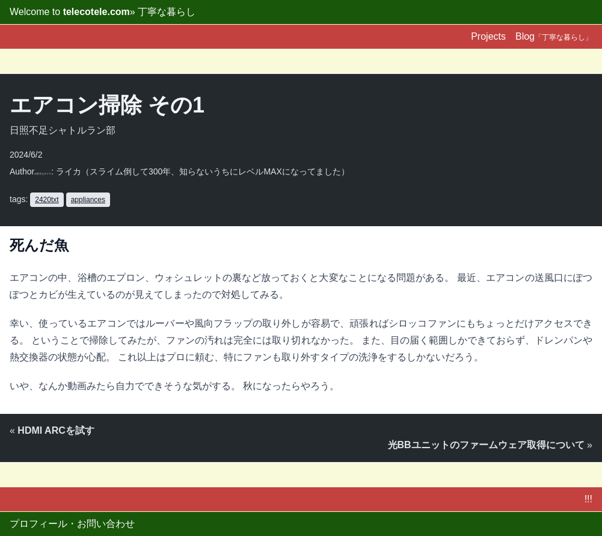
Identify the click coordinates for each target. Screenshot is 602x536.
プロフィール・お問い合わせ (72, 524)
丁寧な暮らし (166, 12)
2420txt (46, 200)
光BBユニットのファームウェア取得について (486, 445)
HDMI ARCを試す (55, 430)
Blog (553, 36)
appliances (88, 200)
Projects (488, 36)
